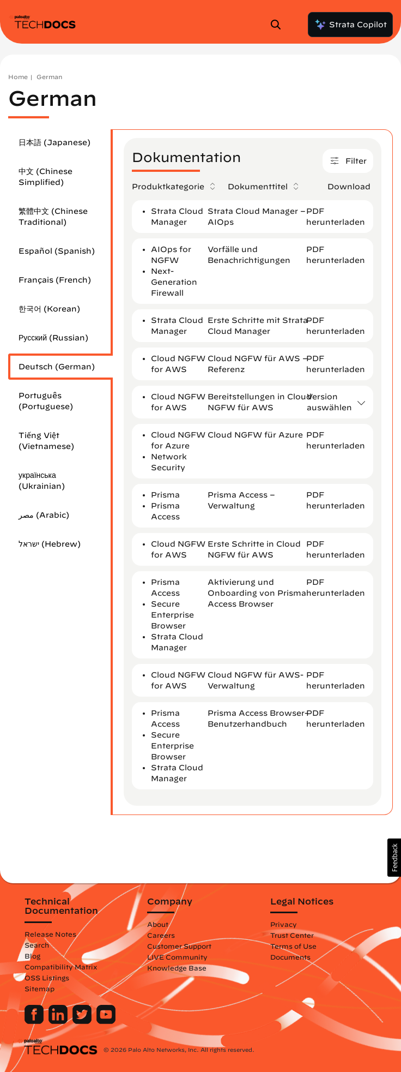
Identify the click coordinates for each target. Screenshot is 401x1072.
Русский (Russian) (53, 337)
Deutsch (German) (57, 366)
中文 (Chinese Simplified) (45, 177)
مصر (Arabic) (44, 515)
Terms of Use (293, 946)
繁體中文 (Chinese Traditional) (53, 216)
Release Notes (50, 934)
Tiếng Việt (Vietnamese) (46, 441)
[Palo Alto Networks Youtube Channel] (106, 1021)
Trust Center (292, 935)
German (49, 76)
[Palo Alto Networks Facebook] (35, 1021)
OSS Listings (47, 977)
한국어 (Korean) (49, 308)
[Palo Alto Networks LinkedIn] (59, 1021)
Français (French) (55, 280)
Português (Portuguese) (46, 401)
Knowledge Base (176, 968)
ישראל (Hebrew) (50, 544)
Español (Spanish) (57, 251)
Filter (348, 162)
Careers (161, 935)
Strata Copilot (350, 24)
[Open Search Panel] (279, 24)
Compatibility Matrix (61, 967)
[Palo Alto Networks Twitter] (83, 1021)
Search (37, 945)
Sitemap (39, 988)
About (157, 924)
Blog (32, 956)
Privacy (283, 924)
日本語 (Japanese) (54, 142)
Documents (290, 957)
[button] (394, 858)
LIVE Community (177, 957)
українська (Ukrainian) (42, 480)
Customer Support (179, 946)
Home (18, 76)
